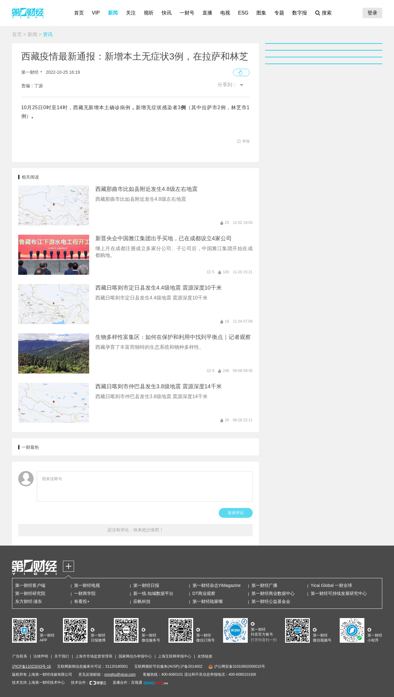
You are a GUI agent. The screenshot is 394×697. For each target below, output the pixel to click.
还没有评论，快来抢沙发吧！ (135, 529)
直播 (207, 12)
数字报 (299, 12)
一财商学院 (85, 593)
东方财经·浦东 (28, 601)
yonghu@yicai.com (120, 674)
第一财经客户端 (30, 585)
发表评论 (236, 512)
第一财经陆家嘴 (208, 601)
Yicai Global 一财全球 (331, 585)
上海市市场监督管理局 (93, 656)
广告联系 (19, 656)
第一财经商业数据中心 (273, 593)
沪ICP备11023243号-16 (31, 666)
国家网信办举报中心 (135, 656)
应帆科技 (142, 601)
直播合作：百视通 (127, 682)
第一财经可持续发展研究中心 (339, 593)
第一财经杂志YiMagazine (217, 585)
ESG (243, 12)
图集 (261, 12)
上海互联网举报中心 (174, 656)
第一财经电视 (87, 585)
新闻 (113, 12)
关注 (131, 12)
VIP (96, 12)
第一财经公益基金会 (270, 601)
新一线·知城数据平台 (153, 593)
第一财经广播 (264, 585)
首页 (79, 12)
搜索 (327, 12)
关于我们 (61, 656)
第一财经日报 (146, 585)
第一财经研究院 (30, 593)
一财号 (187, 12)
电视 (225, 12)
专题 (279, 12)
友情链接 (204, 656)
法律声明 (40, 656)
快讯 (167, 12)
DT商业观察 (204, 593)
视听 (149, 12)
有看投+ (81, 601)
